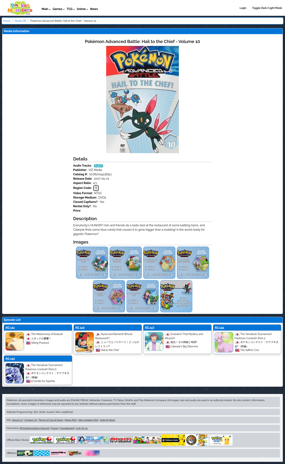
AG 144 (219, 327)
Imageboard (67, 428)
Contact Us (30, 419)
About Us (17, 419)
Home (7, 20)
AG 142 (80, 327)
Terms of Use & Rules (51, 419)
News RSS (70, 419)
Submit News (107, 419)
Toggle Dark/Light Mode (267, 8)
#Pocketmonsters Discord (34, 428)
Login (243, 8)
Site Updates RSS (88, 419)
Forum (54, 428)
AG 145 (10, 358)
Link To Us (82, 428)
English (98, 166)
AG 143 (149, 327)
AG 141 (10, 327)
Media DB (20, 20)
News (94, 9)
